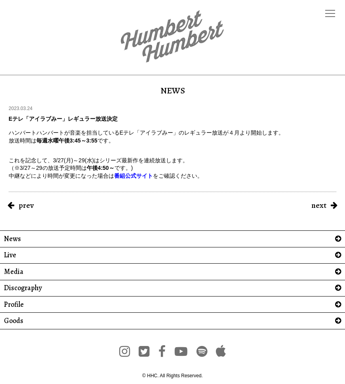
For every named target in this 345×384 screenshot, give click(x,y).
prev (26, 205)
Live (10, 255)
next (318, 205)
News (12, 238)
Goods (13, 320)
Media (13, 271)
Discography (23, 288)
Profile (14, 304)
